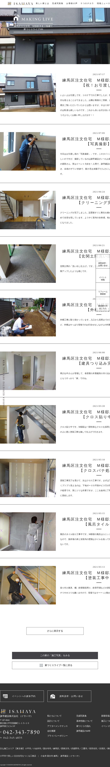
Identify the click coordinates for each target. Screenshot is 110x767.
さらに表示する (55, 624)
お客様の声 (72, 4)
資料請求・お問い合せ (103, 264)
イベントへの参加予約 (24, 689)
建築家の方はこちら (103, 307)
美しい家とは (42, 4)
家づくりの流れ (83, 719)
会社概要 (51, 724)
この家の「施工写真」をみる (55, 648)
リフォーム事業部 (103, 293)
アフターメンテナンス (57, 719)
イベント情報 (103, 278)
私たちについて (54, 709)
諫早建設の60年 (83, 724)
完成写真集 (57, 4)
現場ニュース (103, 4)
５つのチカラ (87, 4)
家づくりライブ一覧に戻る (58, 658)
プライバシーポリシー (57, 729)
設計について (53, 714)
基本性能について (84, 714)
